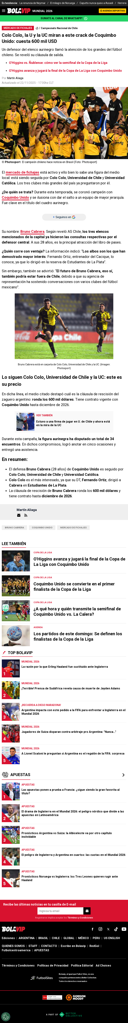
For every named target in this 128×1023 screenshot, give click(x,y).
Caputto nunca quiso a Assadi (96, 3)
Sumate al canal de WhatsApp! (64, 18)
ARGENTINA (27, 938)
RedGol (94, 946)
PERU (96, 938)
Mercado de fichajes (73, 527)
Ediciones (8, 938)
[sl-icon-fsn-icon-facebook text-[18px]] (92, 929)
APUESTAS (41, 950)
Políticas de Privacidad (52, 965)
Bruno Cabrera (32, 231)
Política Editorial (82, 965)
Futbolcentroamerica (16, 950)
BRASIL (43, 938)
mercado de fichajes (22, 172)
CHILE (56, 938)
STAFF (33, 946)
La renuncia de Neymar (33, 3)
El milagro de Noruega (62, 3)
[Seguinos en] (64, 217)
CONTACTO (49, 946)
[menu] (3, 11)
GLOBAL (68, 938)
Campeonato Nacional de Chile (59, 28)
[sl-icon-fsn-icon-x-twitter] (108, 929)
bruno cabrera (14, 527)
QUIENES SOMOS (13, 946)
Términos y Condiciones (80, 917)
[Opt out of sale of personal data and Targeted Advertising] (5, 1016)
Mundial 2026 (42, 11)
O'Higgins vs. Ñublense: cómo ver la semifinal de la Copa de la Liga (58, 63)
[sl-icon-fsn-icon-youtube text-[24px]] (124, 929)
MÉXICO (83, 938)
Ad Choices (103, 965)
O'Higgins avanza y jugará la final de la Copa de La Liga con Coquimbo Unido (65, 70)
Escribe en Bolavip (73, 946)
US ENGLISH (112, 938)
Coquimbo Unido (15, 197)
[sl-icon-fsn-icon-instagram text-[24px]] (100, 929)
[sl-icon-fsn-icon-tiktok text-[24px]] (116, 929)
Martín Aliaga (15, 78)
